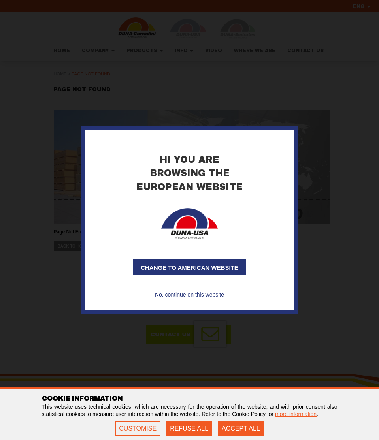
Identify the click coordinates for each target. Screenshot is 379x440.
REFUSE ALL (189, 428)
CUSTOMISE (138, 428)
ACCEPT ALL (241, 428)
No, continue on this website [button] (189, 294)
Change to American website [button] (189, 267)
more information (296, 414)
